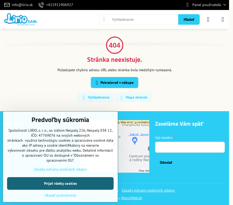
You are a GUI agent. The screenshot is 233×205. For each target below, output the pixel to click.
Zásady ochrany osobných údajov (148, 190)
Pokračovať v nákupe (114, 83)
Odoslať (166, 162)
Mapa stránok (133, 97)
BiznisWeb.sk (131, 198)
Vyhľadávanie (95, 97)
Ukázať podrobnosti (60, 195)
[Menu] (222, 19)
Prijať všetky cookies (60, 183)
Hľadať (189, 19)
